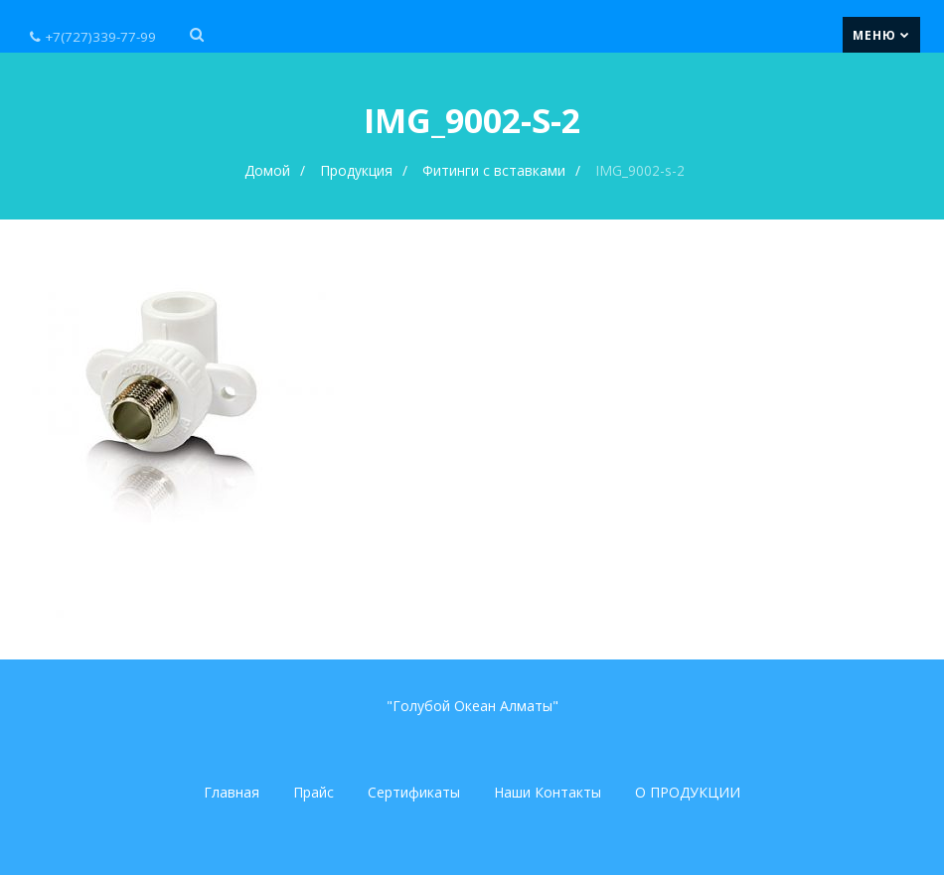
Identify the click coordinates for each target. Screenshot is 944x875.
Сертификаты (414, 792)
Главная (231, 792)
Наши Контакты (547, 792)
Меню (881, 35)
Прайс (313, 792)
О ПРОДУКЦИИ (687, 792)
